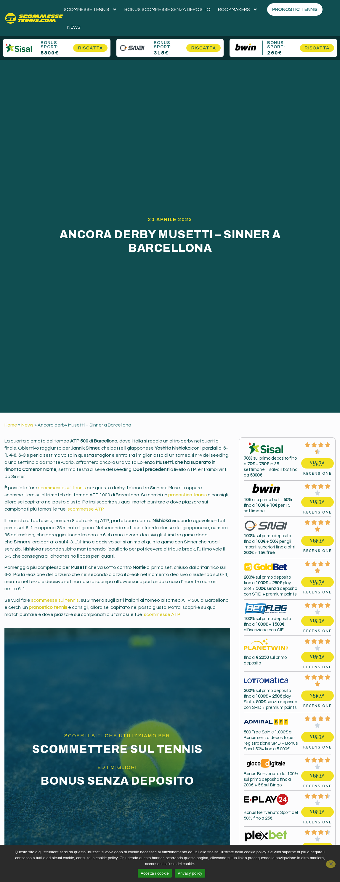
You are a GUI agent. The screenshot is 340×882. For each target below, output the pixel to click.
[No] (331, 864)
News (74, 27)
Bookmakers (238, 9)
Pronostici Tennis (294, 9)
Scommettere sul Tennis (117, 749)
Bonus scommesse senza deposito (167, 9)
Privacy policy (190, 873)
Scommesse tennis (90, 9)
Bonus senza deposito (117, 781)
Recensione (317, 473)
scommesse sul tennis (62, 487)
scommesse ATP (85, 509)
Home (10, 425)
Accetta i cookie (155, 873)
